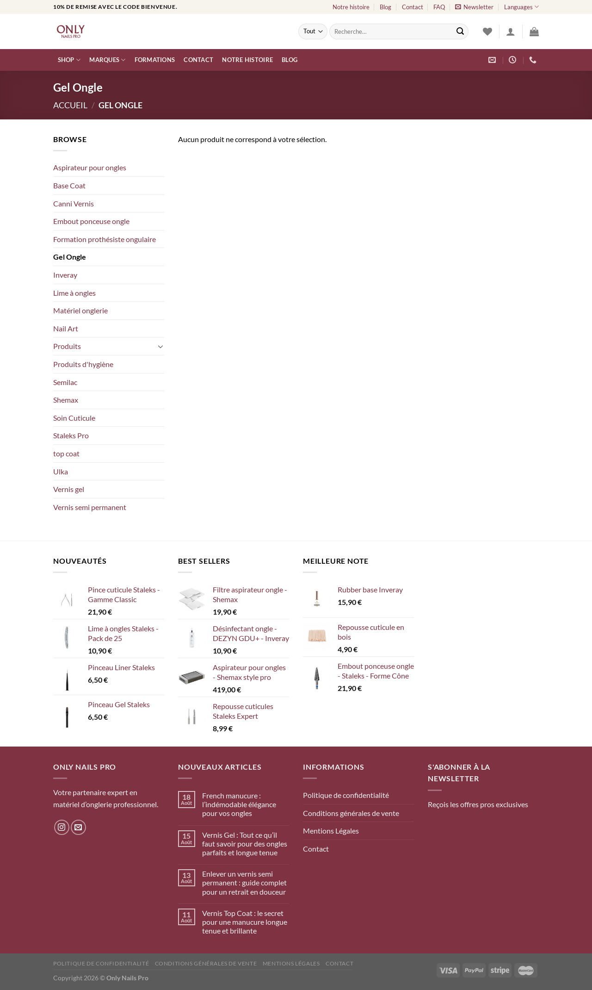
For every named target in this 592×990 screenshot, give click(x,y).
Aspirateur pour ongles (89, 167)
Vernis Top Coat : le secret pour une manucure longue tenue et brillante (244, 922)
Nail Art (65, 328)
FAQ (439, 7)
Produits (67, 346)
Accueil (70, 105)
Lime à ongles (74, 292)
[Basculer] (160, 346)
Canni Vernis (73, 203)
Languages (521, 6)
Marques (107, 60)
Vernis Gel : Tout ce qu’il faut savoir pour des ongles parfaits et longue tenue (244, 843)
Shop (69, 60)
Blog (385, 7)
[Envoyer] (460, 31)
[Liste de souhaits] (487, 31)
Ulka (60, 471)
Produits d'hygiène (83, 364)
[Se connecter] (510, 31)
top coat (66, 453)
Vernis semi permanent (89, 507)
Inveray (65, 274)
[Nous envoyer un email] (78, 827)
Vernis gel (68, 489)
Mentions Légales (331, 830)
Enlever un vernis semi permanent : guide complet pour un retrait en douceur (244, 882)
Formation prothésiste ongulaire (104, 239)
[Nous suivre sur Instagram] (61, 827)
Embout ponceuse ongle (91, 221)
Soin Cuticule (74, 417)
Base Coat (69, 185)
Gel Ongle (69, 256)
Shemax (65, 399)
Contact (412, 7)
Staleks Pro (71, 435)
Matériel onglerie (80, 310)
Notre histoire (351, 7)
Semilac (65, 382)
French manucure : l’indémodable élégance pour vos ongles (239, 804)
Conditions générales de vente (351, 813)
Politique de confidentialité (346, 795)
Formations (155, 59)
